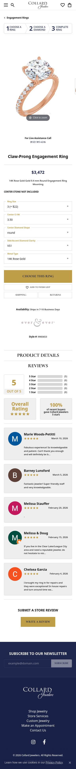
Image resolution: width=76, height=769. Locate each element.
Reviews (38, 366)
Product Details (38, 355)
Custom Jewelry (38, 721)
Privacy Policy (23, 749)
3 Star (32, 384)
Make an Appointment (38, 725)
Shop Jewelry (38, 711)
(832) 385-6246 (38, 142)
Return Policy (10, 749)
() (65, 376)
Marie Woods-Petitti (39, 434)
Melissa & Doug (36, 533)
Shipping (20, 295)
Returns (55, 295)
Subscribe (61, 663)
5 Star (32, 376)
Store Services (38, 716)
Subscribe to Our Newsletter (38, 654)
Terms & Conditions (39, 749)
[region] (38, 88)
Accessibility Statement (60, 749)
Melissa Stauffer (36, 503)
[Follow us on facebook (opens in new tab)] (44, 742)
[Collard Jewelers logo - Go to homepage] (38, 4)
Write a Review (38, 621)
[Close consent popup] (70, 762)
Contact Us (38, 730)
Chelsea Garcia (35, 569)
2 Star (32, 388)
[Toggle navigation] (5, 5)
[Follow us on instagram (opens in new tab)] (33, 742)
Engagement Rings (18, 17)
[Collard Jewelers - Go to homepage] (38, 692)
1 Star (32, 392)
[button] (12, 5)
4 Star (32, 380)
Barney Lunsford (37, 470)
